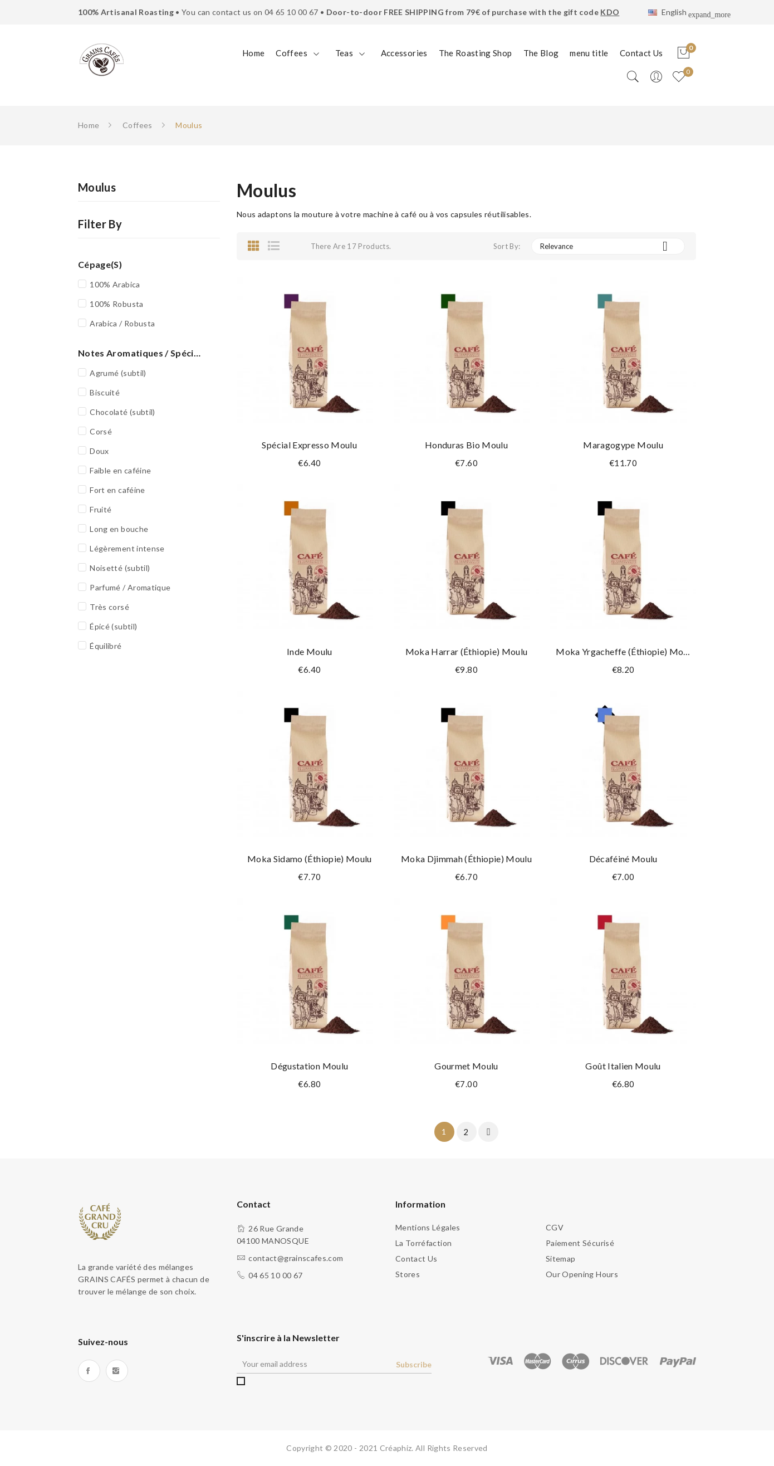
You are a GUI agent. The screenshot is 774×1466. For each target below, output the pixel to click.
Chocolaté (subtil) (122, 412)
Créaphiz (396, 1448)
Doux (99, 451)
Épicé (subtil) (113, 626)
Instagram (117, 1371)
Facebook (89, 1371)
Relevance (608, 246)
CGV (555, 1227)
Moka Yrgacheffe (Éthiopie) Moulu (623, 651)
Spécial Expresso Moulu (309, 444)
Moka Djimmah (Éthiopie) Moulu (466, 858)
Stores (407, 1274)
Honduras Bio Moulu (466, 444)
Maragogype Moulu (623, 444)
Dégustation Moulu (309, 1066)
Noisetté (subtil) (120, 568)
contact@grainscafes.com (295, 1258)
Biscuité (105, 392)
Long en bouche (119, 529)
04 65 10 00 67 (291, 12)
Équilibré (105, 646)
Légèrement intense (127, 548)
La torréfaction (423, 1243)
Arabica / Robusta (122, 323)
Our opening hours (582, 1274)
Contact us (416, 1258)
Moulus (97, 188)
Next (489, 1131)
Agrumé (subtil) (118, 373)
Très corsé (109, 607)
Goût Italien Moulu (622, 1066)
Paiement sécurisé (580, 1243)
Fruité (100, 509)
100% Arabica (115, 284)
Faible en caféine (120, 470)
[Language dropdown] (672, 13)
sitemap (560, 1258)
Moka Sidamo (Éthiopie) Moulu (309, 858)
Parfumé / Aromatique (130, 587)
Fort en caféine (117, 490)
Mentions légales (428, 1227)
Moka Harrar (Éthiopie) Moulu (466, 651)
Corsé (101, 431)
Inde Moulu (309, 651)
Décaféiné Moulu (623, 858)
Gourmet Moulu (466, 1066)
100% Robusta (116, 304)
